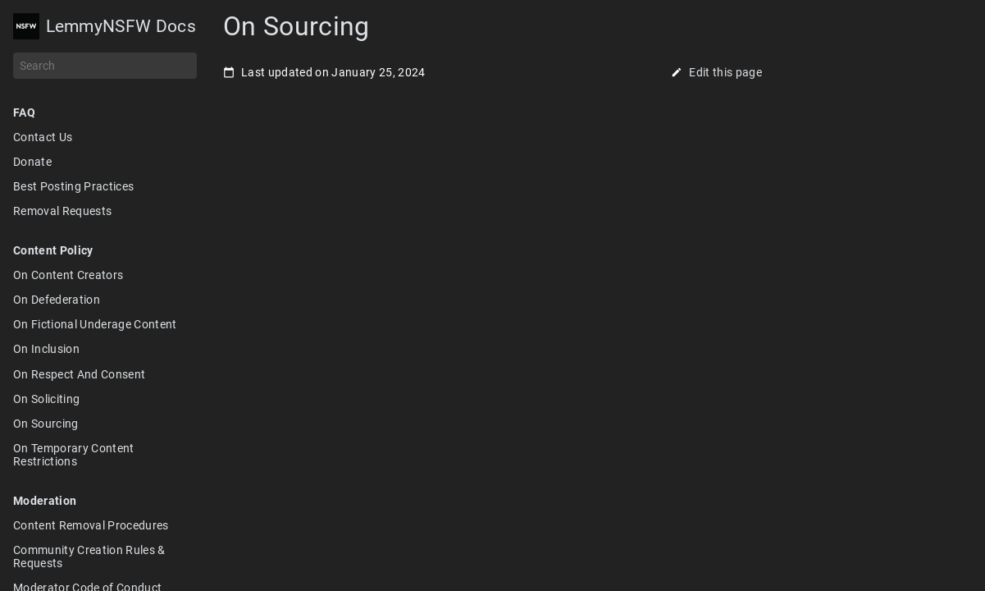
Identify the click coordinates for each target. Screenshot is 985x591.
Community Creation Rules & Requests (89, 556)
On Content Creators (68, 275)
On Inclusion (46, 348)
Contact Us (42, 137)
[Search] (105, 66)
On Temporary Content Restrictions (74, 455)
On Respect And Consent (79, 374)
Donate (32, 161)
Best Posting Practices (73, 186)
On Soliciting (46, 398)
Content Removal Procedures (91, 525)
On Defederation (56, 299)
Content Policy (53, 250)
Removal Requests (62, 211)
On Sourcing (46, 423)
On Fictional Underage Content (95, 324)
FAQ (24, 112)
